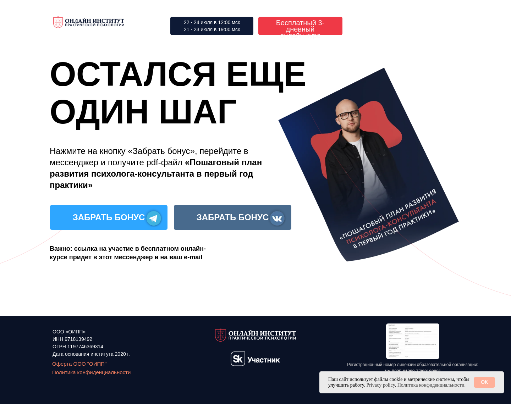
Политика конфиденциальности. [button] (431, 385)
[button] (412, 341)
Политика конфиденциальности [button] (91, 372)
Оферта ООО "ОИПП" (79, 364)
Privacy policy (380, 385)
